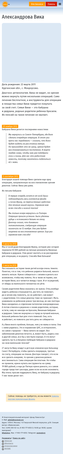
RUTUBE (7, 448)
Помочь (51, 4)
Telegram (8, 441)
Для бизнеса (37, 4)
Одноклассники (10, 446)
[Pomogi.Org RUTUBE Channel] (3, 448)
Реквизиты (6, 438)
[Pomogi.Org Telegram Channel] (3, 441)
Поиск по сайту (19, 438)
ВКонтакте (8, 443)
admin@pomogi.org (16, 420)
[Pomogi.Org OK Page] (3, 446)
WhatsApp (6, 433)
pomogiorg (41, 433)
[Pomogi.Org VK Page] (3, 443)
